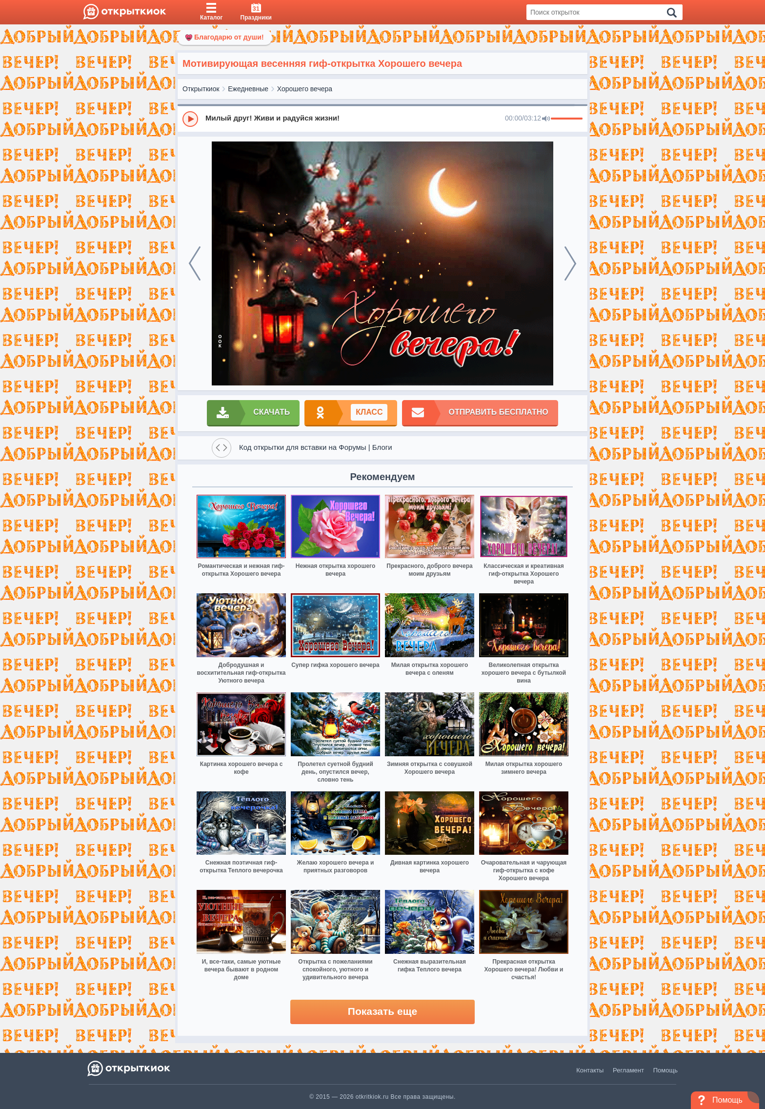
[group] (382, 118)
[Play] (190, 119)
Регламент (628, 1070)
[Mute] (546, 119)
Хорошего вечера (304, 89)
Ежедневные (248, 89)
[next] (570, 263)
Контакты (590, 1070)
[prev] (194, 263)
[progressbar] (567, 119)
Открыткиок (201, 89)
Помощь (665, 1070)
